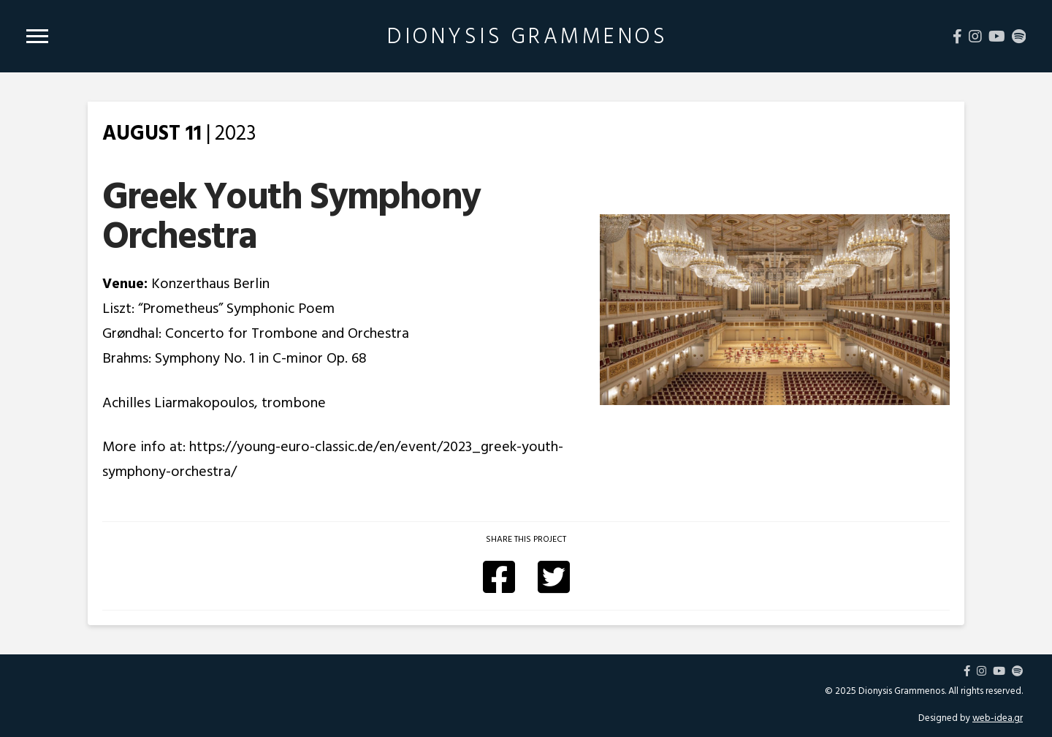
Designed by (970, 718)
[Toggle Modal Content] (37, 36)
